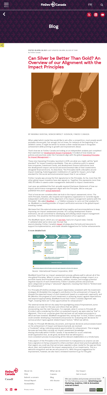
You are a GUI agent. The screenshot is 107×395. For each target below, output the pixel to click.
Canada (9, 379)
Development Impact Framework (58, 153)
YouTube (102, 14)
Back (4, 14)
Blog (52, 377)
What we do (55, 371)
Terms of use (48, 389)
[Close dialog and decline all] (103, 378)
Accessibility (29, 384)
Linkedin (96, 14)
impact (59, 224)
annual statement (53, 191)
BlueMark (51, 201)
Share (2, 45)
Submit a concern (31, 377)
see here (61, 220)
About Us (28, 371)
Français (90, 5)
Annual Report (30, 381)
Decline (92, 390)
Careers (53, 374)
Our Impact (81, 371)
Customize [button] (69, 390)
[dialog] (84, 385)
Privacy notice (29, 389)
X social (89, 14)
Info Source (54, 381)
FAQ (26, 374)
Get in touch (81, 374)
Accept (99, 390)
